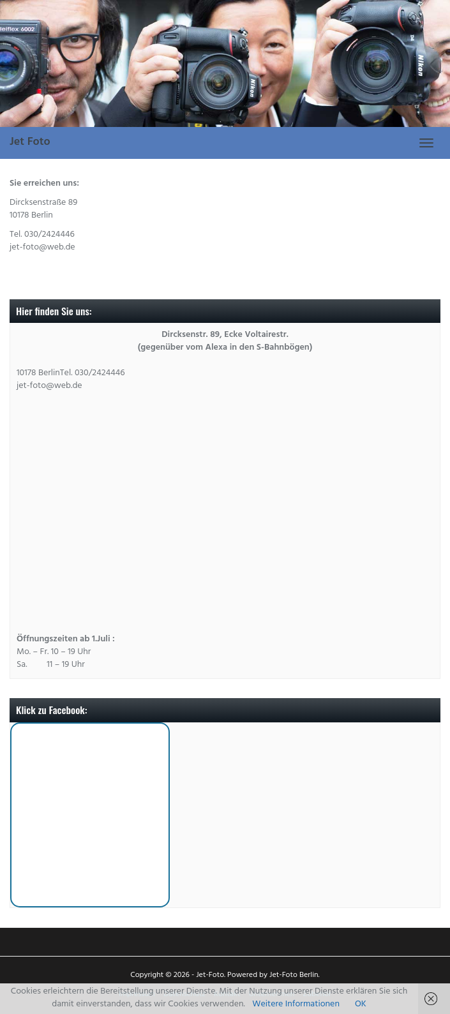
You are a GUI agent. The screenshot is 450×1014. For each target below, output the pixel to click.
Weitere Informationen (296, 1004)
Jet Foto (30, 143)
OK (360, 1004)
